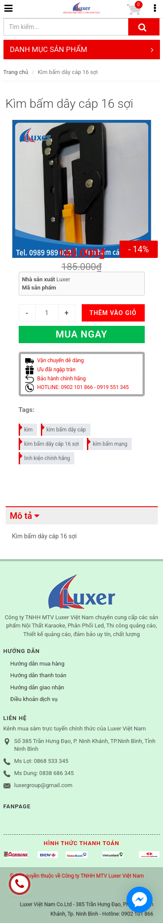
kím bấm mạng (107, 442)
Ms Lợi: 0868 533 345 (41, 761)
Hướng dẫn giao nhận (37, 687)
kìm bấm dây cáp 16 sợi (49, 442)
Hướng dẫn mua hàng (37, 663)
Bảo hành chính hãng (55, 379)
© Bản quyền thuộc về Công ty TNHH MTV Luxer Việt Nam (77, 876)
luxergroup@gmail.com (43, 785)
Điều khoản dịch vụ (34, 699)
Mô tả (21, 516)
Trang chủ (15, 72)
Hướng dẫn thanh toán (38, 675)
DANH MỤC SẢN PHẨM (81, 49)
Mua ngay (81, 334)
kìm (26, 428)
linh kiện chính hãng (45, 456)
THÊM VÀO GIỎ (113, 312)
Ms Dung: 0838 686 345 (44, 773)
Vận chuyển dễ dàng (54, 360)
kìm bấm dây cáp (64, 428)
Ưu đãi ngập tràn (50, 370)
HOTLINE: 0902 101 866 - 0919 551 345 (77, 387)
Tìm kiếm (21, 895)
